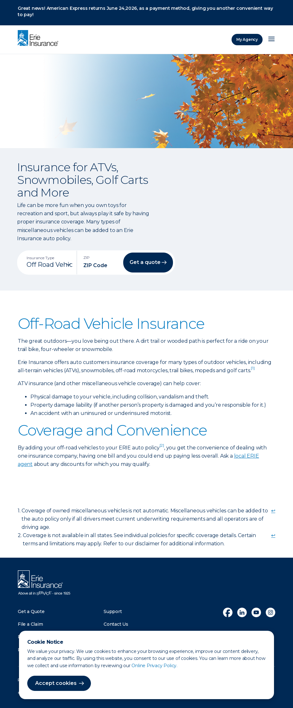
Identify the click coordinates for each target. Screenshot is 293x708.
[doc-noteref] (252, 370)
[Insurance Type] (49, 264)
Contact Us (116, 624)
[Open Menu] (271, 39)
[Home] (39, 38)
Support (113, 611)
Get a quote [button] (145, 262)
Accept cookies (56, 683)
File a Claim (30, 624)
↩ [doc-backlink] (273, 511)
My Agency (247, 39)
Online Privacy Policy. (154, 665)
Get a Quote (31, 611)
